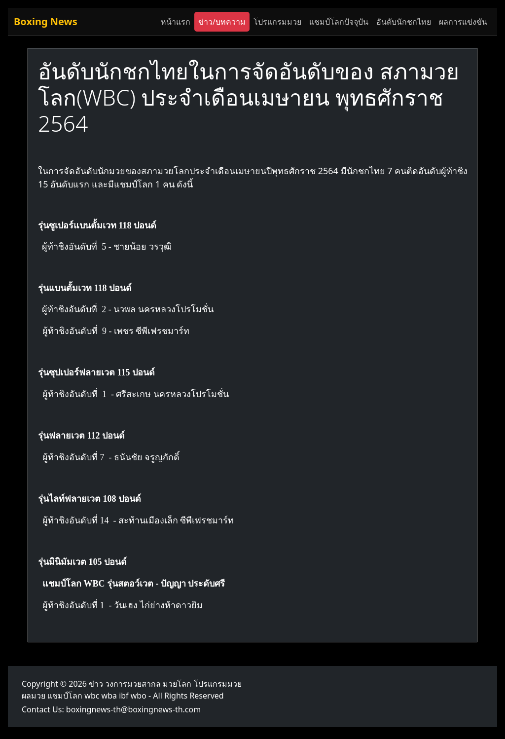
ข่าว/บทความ (222, 21)
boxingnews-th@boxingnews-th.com (133, 709)
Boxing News (45, 21)
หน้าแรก (175, 21)
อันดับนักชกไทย (403, 21)
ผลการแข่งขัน (463, 21)
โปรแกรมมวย (277, 21)
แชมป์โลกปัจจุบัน (338, 21)
